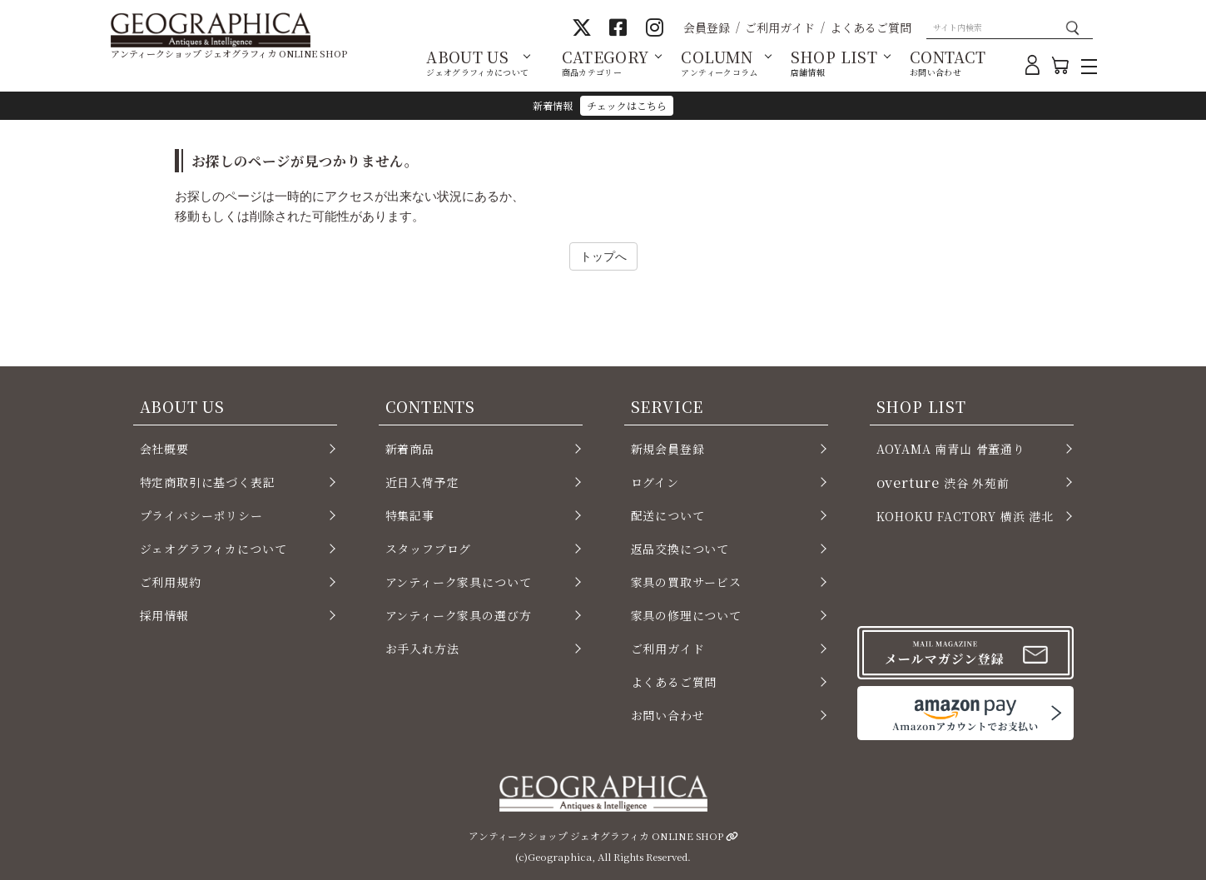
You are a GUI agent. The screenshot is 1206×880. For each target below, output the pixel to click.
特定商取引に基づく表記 (207, 482)
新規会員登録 (668, 448)
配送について (668, 515)
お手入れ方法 (422, 648)
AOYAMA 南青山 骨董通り (950, 448)
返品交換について (680, 548)
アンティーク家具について (458, 582)
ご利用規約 (170, 582)
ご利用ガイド (780, 27)
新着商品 (409, 448)
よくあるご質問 (870, 27)
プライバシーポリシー (201, 515)
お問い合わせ (668, 715)
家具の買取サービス (686, 582)
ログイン (655, 482)
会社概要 (164, 448)
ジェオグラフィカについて (213, 548)
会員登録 (706, 27)
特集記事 (409, 515)
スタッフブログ (428, 548)
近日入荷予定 (422, 482)
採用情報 (164, 615)
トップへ (603, 256)
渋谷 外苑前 (943, 482)
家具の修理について (686, 615)
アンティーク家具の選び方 (458, 615)
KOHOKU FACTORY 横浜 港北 (965, 516)
